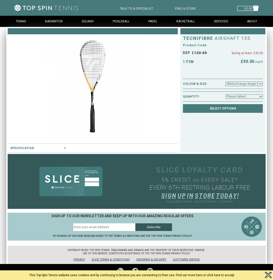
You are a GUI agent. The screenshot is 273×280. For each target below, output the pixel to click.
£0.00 (248, 8)
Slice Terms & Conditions (111, 259)
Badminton (54, 21)
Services (221, 21)
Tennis (21, 21)
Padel (152, 21)
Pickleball (121, 21)
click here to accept (220, 275)
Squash (88, 21)
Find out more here (189, 275)
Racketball (185, 21)
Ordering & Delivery (151, 259)
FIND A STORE (185, 8)
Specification (22, 148)
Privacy (79, 259)
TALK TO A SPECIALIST (136, 8)
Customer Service (186, 259)
